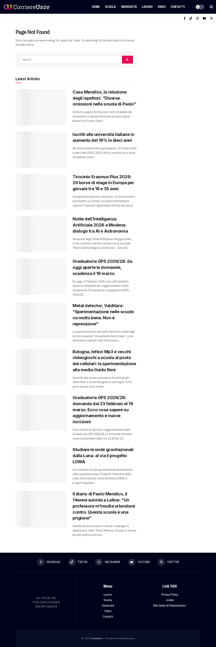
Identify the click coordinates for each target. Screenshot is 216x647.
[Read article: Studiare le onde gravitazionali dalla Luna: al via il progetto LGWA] (41, 465)
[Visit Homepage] (26, 7)
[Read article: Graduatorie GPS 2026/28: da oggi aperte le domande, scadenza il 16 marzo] (41, 276)
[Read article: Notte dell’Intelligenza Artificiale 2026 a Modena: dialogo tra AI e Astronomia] (41, 234)
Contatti (178, 7)
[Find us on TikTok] (190, 18)
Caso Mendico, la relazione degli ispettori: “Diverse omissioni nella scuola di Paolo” (104, 98)
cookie (170, 600)
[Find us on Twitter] (211, 18)
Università (129, 7)
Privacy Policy (169, 594)
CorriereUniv (96, 638)
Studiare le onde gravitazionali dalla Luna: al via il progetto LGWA (103, 455)
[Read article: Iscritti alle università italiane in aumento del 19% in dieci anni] (41, 149)
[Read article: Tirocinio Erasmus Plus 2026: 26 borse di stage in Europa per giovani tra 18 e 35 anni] (41, 192)
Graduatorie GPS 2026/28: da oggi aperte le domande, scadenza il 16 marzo (102, 267)
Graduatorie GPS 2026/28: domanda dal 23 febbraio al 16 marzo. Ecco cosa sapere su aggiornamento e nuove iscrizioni (103, 409)
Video (162, 7)
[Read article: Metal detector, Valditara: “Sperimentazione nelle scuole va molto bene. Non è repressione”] (41, 321)
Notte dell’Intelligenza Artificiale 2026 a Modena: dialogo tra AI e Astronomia (100, 225)
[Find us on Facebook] (185, 18)
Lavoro (147, 7)
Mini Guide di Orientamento (169, 605)
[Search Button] (211, 7)
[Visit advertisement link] (173, 56)
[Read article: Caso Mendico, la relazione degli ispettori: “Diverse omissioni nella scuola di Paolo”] (41, 107)
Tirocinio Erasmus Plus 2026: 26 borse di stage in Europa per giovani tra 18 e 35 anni (103, 182)
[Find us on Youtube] (204, 18)
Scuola (110, 7)
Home (96, 7)
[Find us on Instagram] (197, 18)
